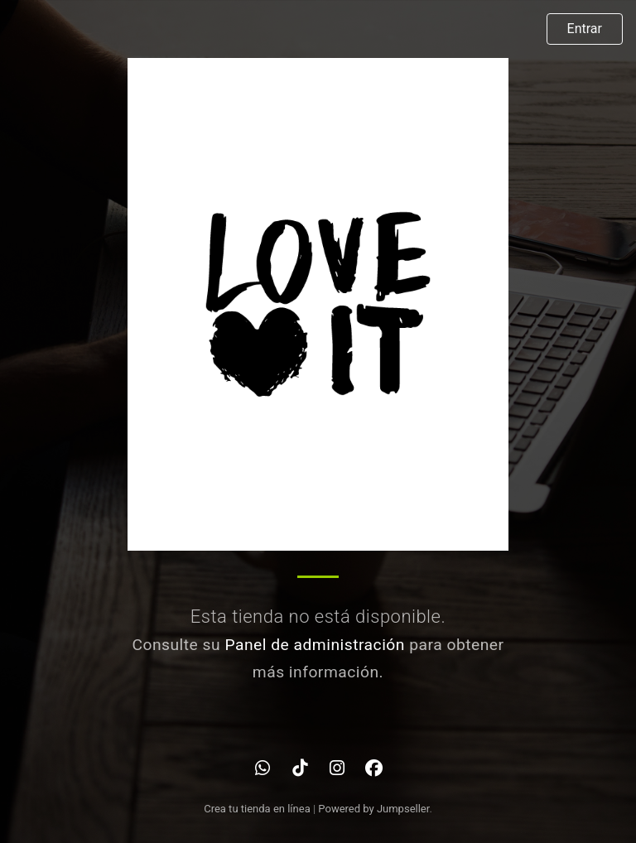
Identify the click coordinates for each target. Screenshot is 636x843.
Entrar (584, 28)
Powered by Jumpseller (373, 808)
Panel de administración (314, 644)
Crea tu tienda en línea (258, 808)
